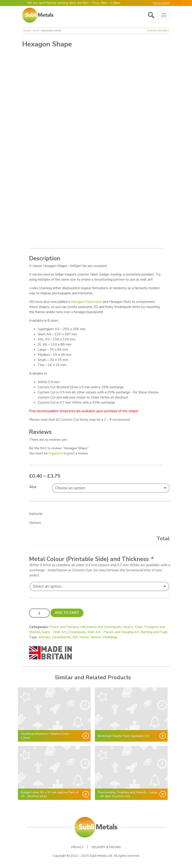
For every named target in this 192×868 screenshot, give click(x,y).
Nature (95, 637)
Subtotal (36, 513)
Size (32, 486)
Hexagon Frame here (86, 301)
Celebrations (61, 637)
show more (161, 3)
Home (26, 30)
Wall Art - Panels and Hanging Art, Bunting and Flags (127, 632)
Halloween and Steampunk (100, 627)
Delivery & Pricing (106, 847)
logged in (55, 453)
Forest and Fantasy (63, 627)
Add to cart (67, 612)
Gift (75, 637)
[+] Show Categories (158, 30)
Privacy (77, 847)
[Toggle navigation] (164, 15)
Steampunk (76, 632)
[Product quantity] (39, 613)
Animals (44, 637)
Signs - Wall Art (54, 632)
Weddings (110, 637)
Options (35, 522)
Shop (35, 30)
